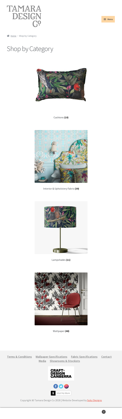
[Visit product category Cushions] (61, 89)
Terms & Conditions (19, 357)
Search (61, 413)
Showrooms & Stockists (65, 361)
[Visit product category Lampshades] (61, 231)
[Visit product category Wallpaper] (61, 302)
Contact (106, 357)
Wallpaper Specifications (51, 357)
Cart (93, 411)
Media (42, 361)
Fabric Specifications (84, 357)
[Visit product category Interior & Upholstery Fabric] (61, 160)
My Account (20, 413)
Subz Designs (94, 400)
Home (13, 35)
